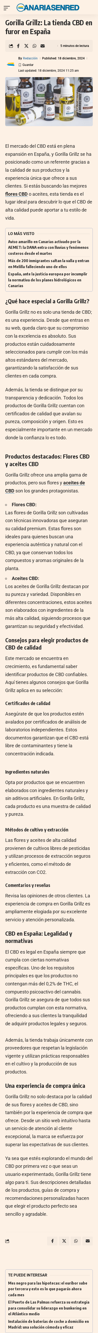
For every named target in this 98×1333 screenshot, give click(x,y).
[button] (8, 8)
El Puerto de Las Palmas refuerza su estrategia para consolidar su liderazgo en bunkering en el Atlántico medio (48, 1308)
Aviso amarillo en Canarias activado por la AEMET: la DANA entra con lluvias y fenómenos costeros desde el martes (48, 247)
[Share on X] (26, 46)
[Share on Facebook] (18, 46)
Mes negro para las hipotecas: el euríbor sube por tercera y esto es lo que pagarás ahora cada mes (47, 1289)
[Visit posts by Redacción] (10, 64)
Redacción (30, 58)
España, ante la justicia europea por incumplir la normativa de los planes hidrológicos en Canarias (47, 279)
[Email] (42, 46)
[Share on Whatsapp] (34, 46)
